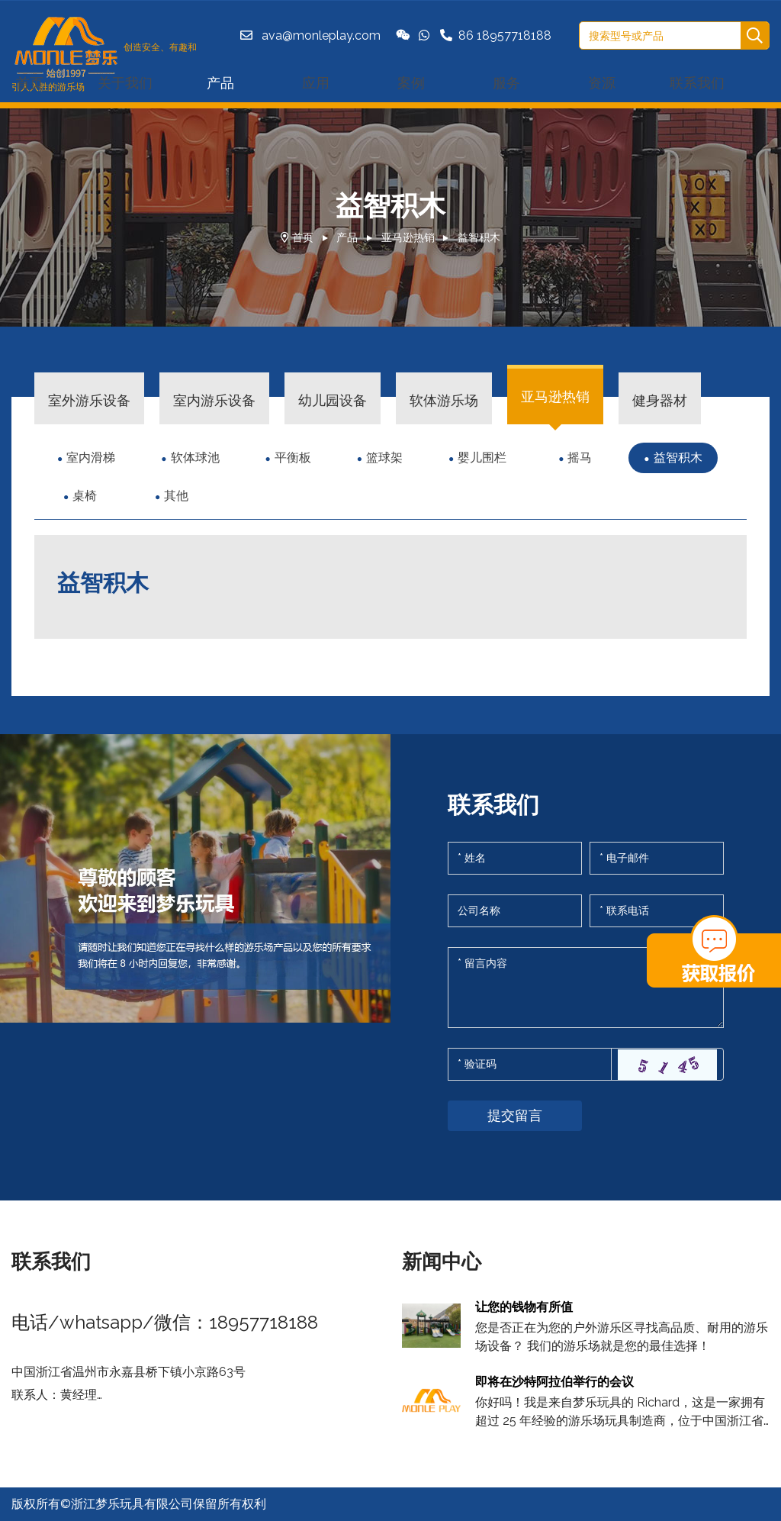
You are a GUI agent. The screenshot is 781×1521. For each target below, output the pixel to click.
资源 (601, 83)
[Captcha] (530, 1064)
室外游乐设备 (89, 400)
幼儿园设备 (332, 400)
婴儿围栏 (482, 457)
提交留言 (514, 1115)
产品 (220, 83)
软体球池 (195, 457)
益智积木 (479, 237)
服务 (506, 83)
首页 (302, 237)
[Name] (515, 858)
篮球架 (384, 457)
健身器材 (659, 400)
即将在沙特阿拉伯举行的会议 (554, 1381)
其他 (176, 495)
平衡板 (293, 457)
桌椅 (84, 495)
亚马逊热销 (408, 237)
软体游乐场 (444, 400)
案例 (411, 83)
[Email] (657, 858)
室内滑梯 (90, 457)
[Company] (515, 910)
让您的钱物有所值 (524, 1307)
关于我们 (125, 83)
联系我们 (697, 83)
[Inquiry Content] (586, 987)
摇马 (579, 457)
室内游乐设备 (214, 400)
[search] (755, 36)
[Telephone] (657, 910)
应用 (315, 83)
